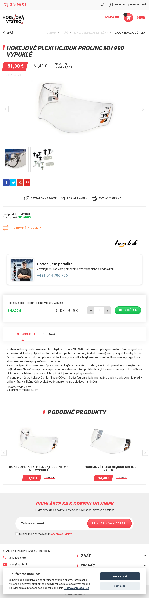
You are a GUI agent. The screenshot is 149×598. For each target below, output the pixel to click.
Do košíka (128, 310)
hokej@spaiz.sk (15, 564)
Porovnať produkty (22, 228)
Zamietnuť (120, 585)
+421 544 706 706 (52, 275)
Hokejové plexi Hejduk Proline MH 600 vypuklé (39, 468)
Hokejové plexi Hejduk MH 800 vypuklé (110, 468)
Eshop (51, 32)
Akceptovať (120, 576)
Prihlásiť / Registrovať (127, 5)
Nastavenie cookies (76, 587)
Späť (8, 32)
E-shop (111, 17)
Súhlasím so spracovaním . (45, 533)
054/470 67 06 (14, 557)
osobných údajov (61, 533)
